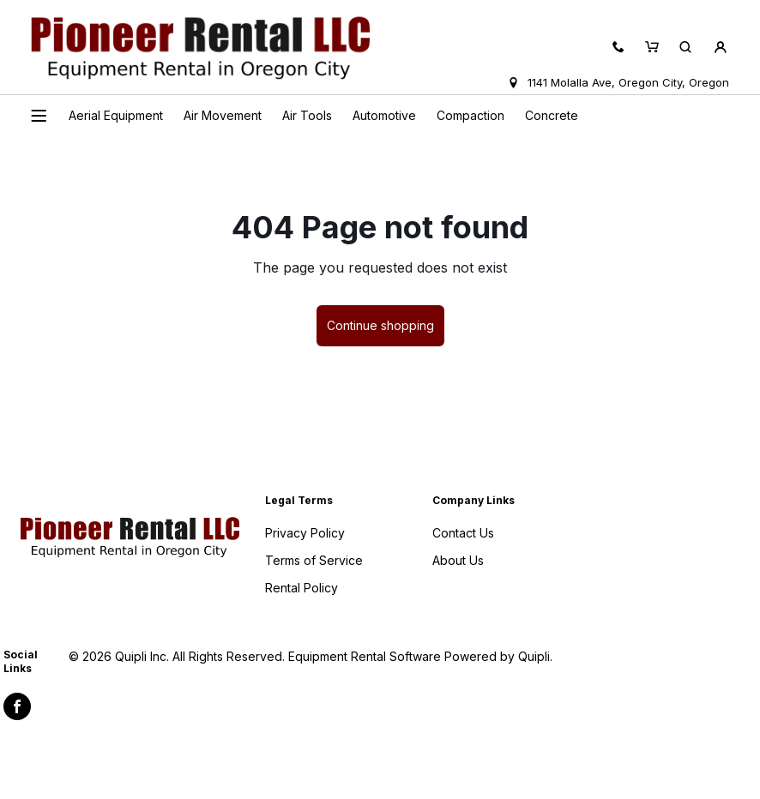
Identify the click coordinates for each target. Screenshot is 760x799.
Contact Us (463, 533)
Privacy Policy (305, 533)
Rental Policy (301, 587)
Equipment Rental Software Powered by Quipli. (420, 656)
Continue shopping (380, 325)
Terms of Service (314, 560)
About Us (458, 560)
